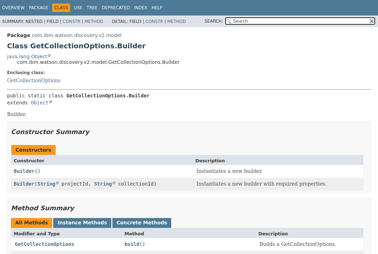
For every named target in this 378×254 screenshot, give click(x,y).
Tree (92, 7)
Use (78, 7)
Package (38, 7)
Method (94, 21)
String (46, 184)
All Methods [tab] (31, 222)
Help (156, 7)
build (132, 244)
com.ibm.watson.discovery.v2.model (77, 35)
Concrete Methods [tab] (142, 222)
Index (141, 7)
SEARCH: (214, 21)
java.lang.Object (27, 56)
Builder (24, 171)
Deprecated (116, 7)
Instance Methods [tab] (82, 222)
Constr (71, 21)
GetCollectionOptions (34, 80)
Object (40, 102)
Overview (13, 7)
